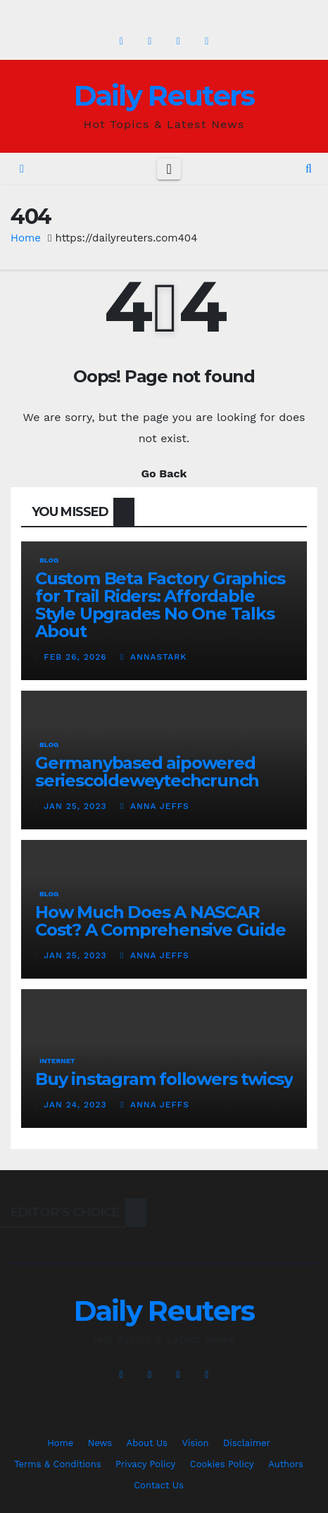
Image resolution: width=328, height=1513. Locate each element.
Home (26, 238)
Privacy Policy (145, 1464)
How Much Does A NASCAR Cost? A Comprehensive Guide (160, 921)
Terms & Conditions (57, 1464)
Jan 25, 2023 (75, 806)
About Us (147, 1443)
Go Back (164, 473)
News (100, 1443)
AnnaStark (153, 657)
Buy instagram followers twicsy (164, 1079)
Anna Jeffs (154, 806)
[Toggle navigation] (168, 169)
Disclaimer (246, 1443)
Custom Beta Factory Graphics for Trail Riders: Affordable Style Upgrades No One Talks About (159, 604)
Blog (48, 560)
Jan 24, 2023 (75, 1105)
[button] (308, 168)
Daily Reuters (164, 95)
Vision (195, 1443)
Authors (285, 1464)
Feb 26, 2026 (75, 657)
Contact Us (159, 1485)
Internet (57, 1061)
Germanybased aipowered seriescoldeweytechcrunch (147, 772)
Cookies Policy (222, 1464)
